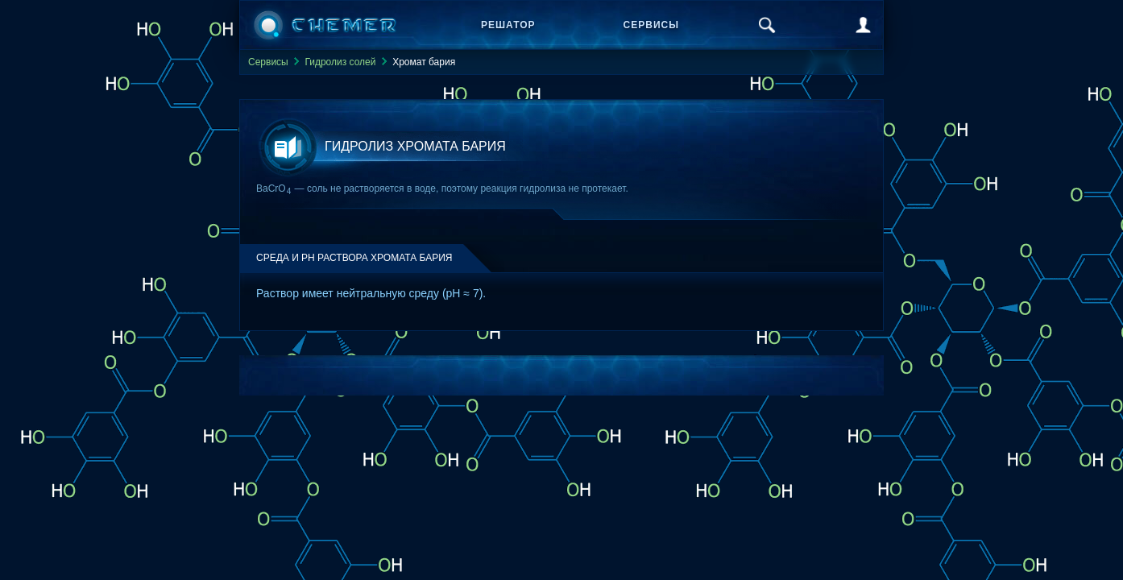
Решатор (508, 25)
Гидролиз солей (340, 62)
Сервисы (651, 25)
